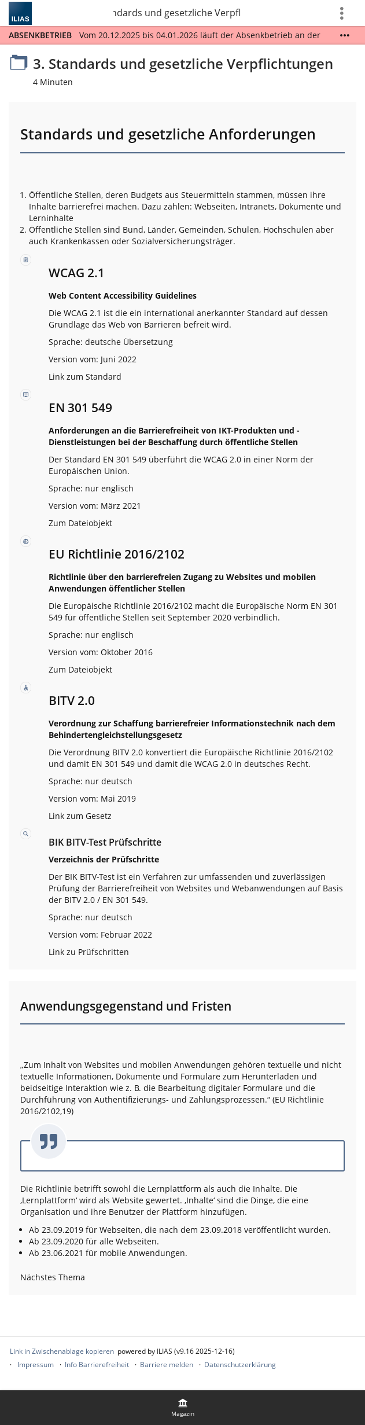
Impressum (35, 1364)
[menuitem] (183, 1407)
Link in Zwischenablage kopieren (62, 1351)
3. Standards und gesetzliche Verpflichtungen (177, 12)
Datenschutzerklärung (240, 1364)
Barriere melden (166, 1364)
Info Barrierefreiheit (97, 1364)
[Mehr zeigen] (344, 35)
